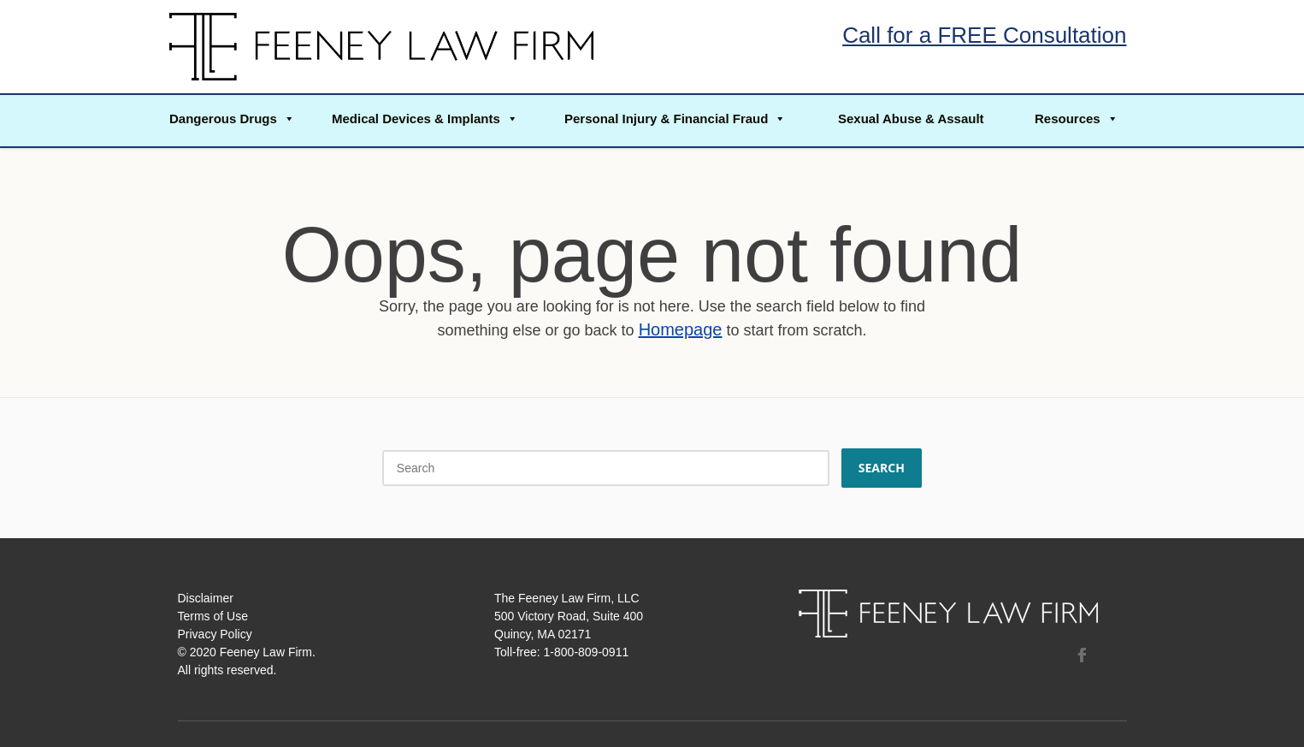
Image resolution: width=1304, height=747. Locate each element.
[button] (231, 120)
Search (882, 467)
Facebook (1082, 654)
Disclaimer (205, 598)
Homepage (681, 329)
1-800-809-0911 (586, 652)
